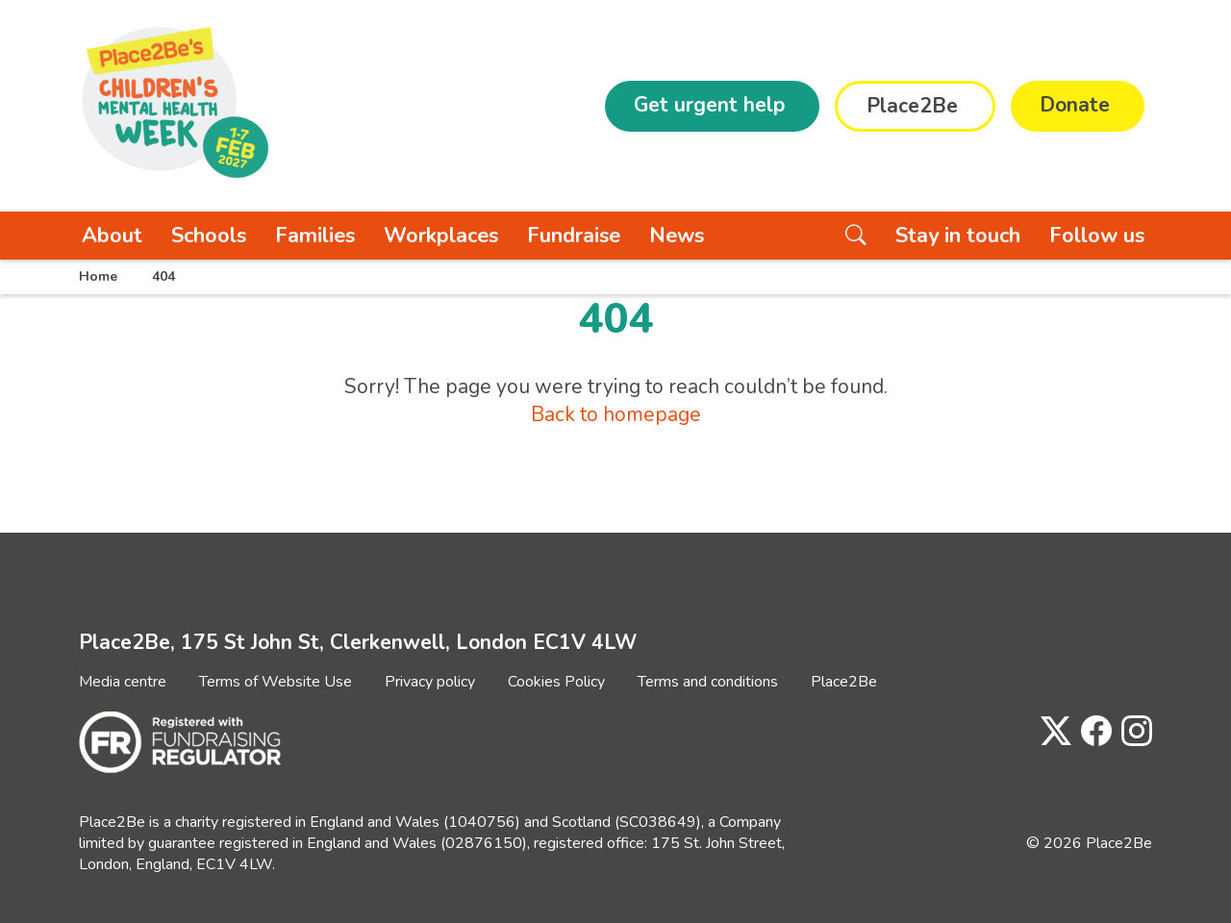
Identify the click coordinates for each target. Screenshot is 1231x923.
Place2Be (844, 681)
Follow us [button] (1096, 235)
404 (163, 276)
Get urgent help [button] (709, 104)
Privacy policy (430, 681)
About (112, 235)
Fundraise (573, 235)
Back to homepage (616, 414)
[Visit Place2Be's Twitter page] (1051, 732)
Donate (1075, 104)
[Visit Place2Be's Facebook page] (1091, 732)
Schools (208, 235)
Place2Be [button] (912, 105)
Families (315, 235)
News (676, 235)
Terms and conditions (708, 681)
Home (98, 276)
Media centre (122, 681)
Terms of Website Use (275, 681)
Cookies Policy (556, 681)
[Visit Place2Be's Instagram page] (1132, 732)
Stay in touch (957, 235)
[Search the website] (856, 236)
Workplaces (441, 235)
